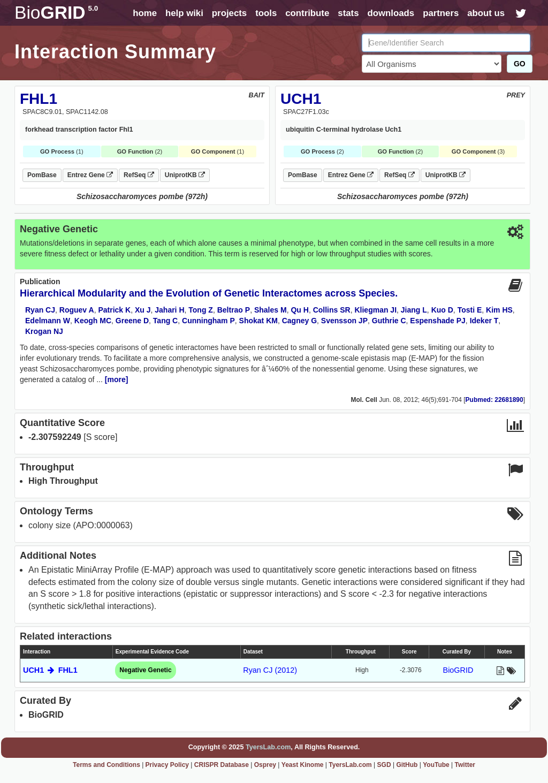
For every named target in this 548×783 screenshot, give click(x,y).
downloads (390, 13)
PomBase (42, 175)
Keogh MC (92, 320)
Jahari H (169, 310)
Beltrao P (233, 310)
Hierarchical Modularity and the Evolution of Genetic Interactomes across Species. (209, 293)
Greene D (132, 320)
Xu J (143, 310)
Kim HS (499, 310)
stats (348, 13)
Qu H (299, 310)
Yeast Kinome (302, 765)
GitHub (406, 765)
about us (486, 13)
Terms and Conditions (106, 765)
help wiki (184, 13)
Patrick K (114, 310)
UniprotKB (185, 175)
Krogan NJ (44, 331)
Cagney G (299, 320)
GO (520, 63)
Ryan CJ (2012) (270, 670)
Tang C (165, 320)
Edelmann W (47, 320)
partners (441, 13)
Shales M (270, 310)
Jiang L (414, 310)
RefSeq (139, 175)
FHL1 (38, 98)
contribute (307, 13)
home (145, 13)
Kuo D (442, 310)
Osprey (265, 765)
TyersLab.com (268, 747)
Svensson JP (344, 320)
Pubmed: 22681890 (494, 400)
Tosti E (470, 310)
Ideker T (484, 320)
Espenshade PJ (438, 320)
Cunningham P (208, 320)
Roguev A (76, 310)
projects (229, 13)
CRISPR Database (221, 765)
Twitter (465, 765)
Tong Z (200, 310)
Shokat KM (258, 320)
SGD (384, 765)
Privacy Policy (167, 765)
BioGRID (458, 670)
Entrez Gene (90, 175)
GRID (56, 12)
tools (266, 13)
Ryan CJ (40, 310)
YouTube (436, 765)
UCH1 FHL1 (50, 670)
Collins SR (332, 310)
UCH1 (300, 98)
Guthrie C (389, 320)
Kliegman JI (375, 310)
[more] (116, 379)
